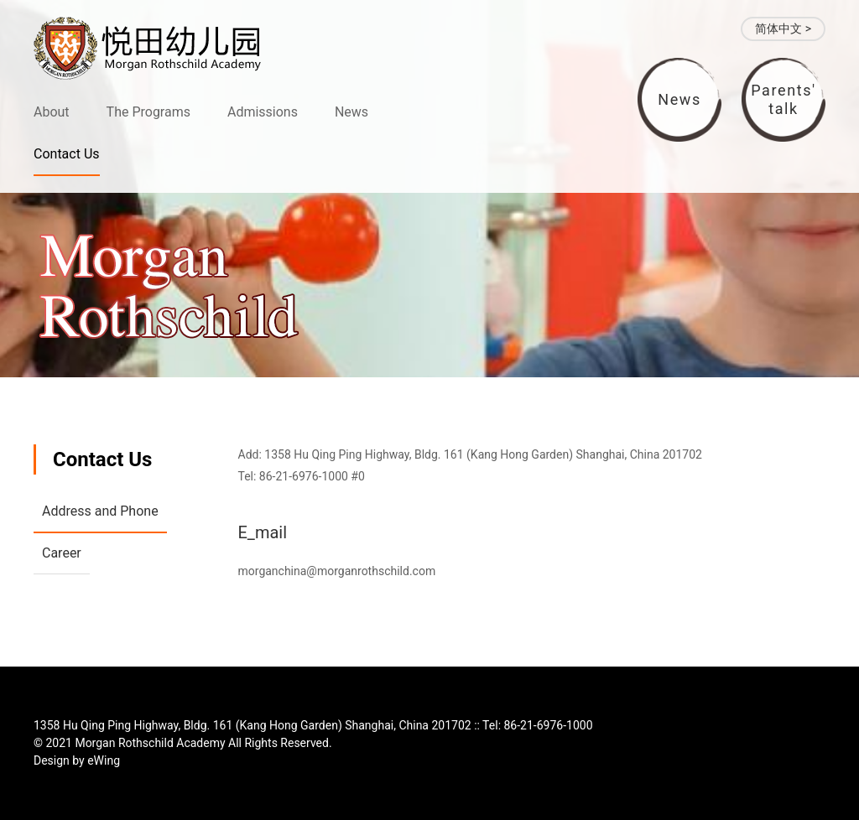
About (52, 112)
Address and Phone (100, 511)
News (351, 112)
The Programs (148, 112)
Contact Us (67, 154)
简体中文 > (783, 28)
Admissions (262, 112)
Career (61, 553)
